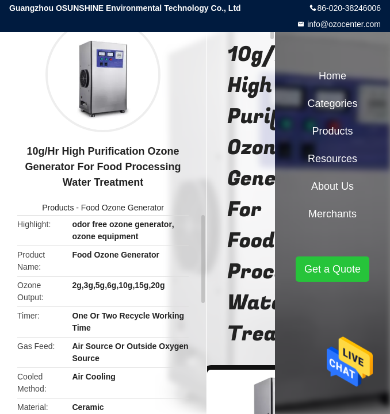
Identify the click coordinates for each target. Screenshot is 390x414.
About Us (332, 186)
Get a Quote (332, 269)
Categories (332, 103)
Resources (332, 158)
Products (58, 207)
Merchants (332, 214)
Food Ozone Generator (122, 207)
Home (332, 76)
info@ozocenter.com (343, 24)
